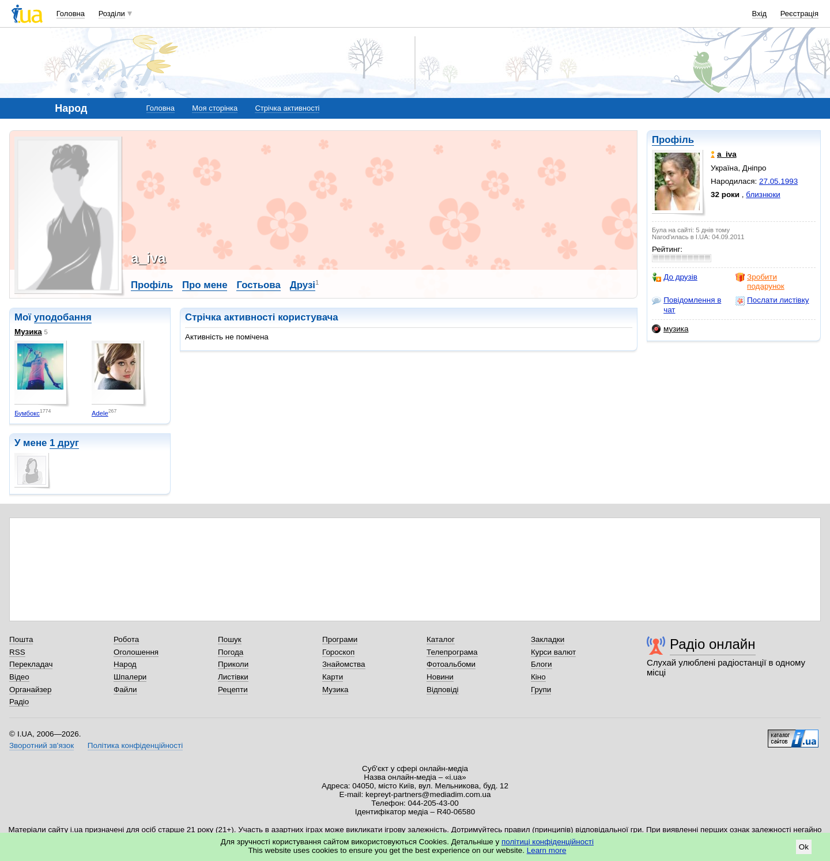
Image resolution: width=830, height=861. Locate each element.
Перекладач (30, 664)
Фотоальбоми (451, 664)
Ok (804, 847)
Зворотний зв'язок (41, 745)
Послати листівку (772, 300)
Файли (125, 689)
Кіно (538, 677)
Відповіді (443, 689)
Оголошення (136, 652)
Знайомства (343, 664)
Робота (126, 639)
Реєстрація (799, 13)
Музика (28, 331)
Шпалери (130, 677)
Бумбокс (27, 413)
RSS (17, 652)
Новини (440, 677)
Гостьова (258, 285)
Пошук (230, 639)
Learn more (547, 850)
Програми (339, 639)
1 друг (64, 442)
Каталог (441, 639)
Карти (332, 677)
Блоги (541, 664)
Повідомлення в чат (686, 305)
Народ (125, 664)
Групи (541, 689)
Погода (230, 652)
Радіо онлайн (713, 644)
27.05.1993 (778, 181)
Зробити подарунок (759, 281)
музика (670, 329)
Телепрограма (452, 652)
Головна (70, 13)
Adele (100, 413)
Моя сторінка (214, 108)
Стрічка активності (287, 108)
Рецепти (233, 689)
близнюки (763, 194)
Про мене (205, 285)
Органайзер (30, 689)
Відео (19, 677)
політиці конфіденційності (547, 841)
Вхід (759, 13)
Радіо (19, 701)
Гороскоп (338, 652)
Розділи (112, 13)
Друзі (302, 285)
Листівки (233, 677)
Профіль (673, 139)
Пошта (21, 639)
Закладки (547, 639)
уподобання (63, 317)
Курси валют (553, 652)
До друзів (674, 277)
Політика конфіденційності (135, 745)
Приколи (233, 664)
